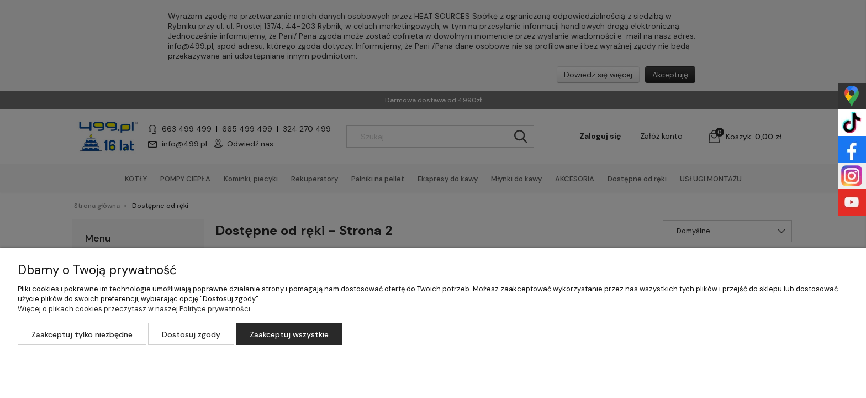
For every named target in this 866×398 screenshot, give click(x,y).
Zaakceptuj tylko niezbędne (82, 334)
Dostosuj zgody (191, 334)
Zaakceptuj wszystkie (289, 334)
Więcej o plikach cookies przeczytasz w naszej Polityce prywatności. (135, 308)
